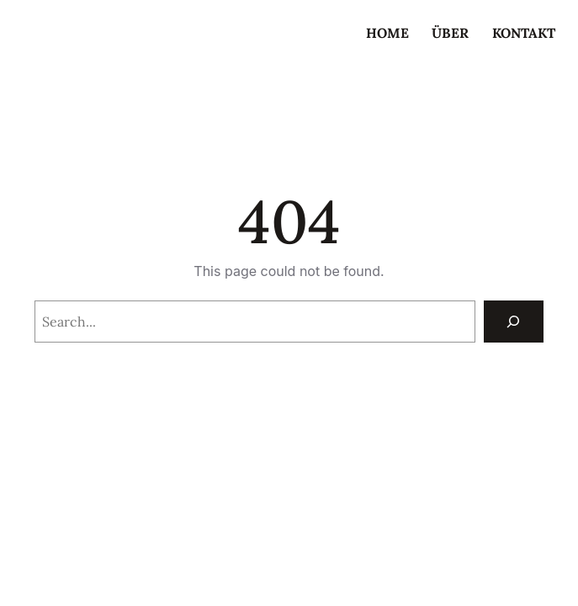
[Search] (514, 321)
